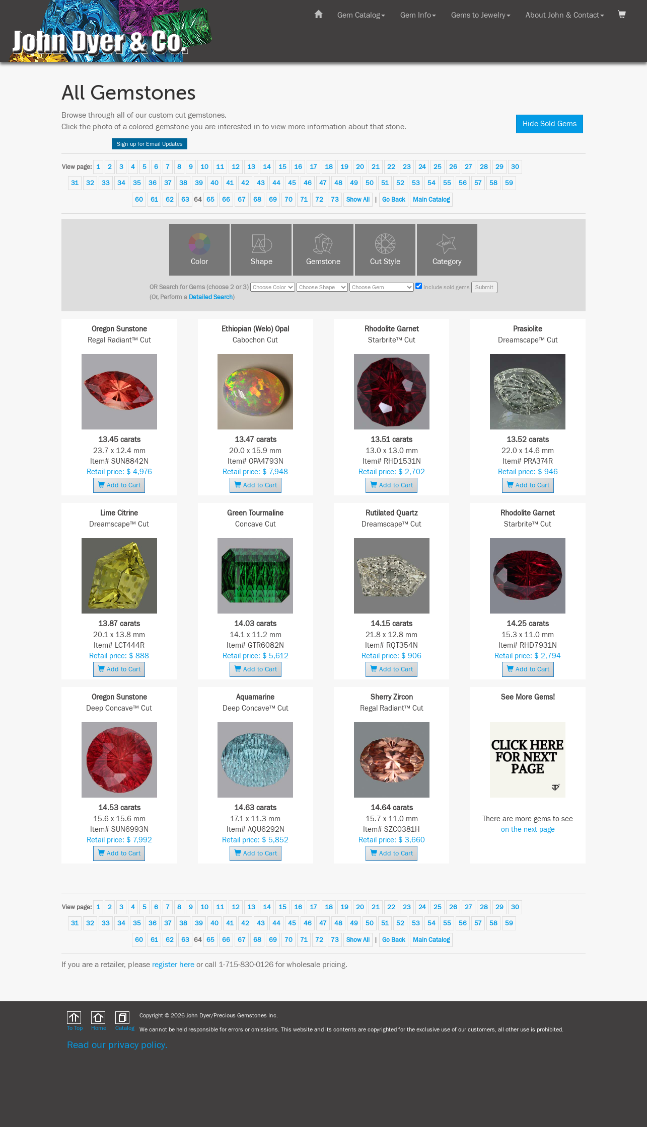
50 (370, 183)
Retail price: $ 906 (391, 656)
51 (385, 183)
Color (199, 261)
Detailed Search (211, 297)
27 (468, 167)
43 (261, 183)
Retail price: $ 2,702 (391, 472)
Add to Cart (119, 485)
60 (139, 200)
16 (298, 167)
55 (447, 183)
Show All (358, 200)
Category (447, 261)
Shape (261, 261)
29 (499, 167)
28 (484, 167)
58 (493, 183)
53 (416, 183)
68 (257, 200)
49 (354, 183)
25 (438, 167)
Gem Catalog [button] (361, 15)
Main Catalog (431, 200)
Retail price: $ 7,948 (255, 472)
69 (273, 200)
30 (515, 167)
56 (463, 183)
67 (242, 200)
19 (344, 167)
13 (251, 167)
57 (478, 183)
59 (509, 183)
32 (90, 183)
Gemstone (323, 261)
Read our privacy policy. (117, 1045)
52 (400, 183)
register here (173, 964)
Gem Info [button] (418, 15)
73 (335, 200)
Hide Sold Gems (550, 123)
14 (267, 167)
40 (214, 183)
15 (282, 167)
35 (137, 183)
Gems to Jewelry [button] (481, 15)
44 (276, 183)
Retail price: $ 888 (119, 656)
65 (210, 200)
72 (319, 200)
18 (329, 167)
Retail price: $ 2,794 (527, 656)
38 (183, 183)
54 (431, 183)
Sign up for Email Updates (150, 143)
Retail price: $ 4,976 (119, 472)
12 (236, 167)
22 (391, 167)
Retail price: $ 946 (528, 472)
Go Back (393, 200)
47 (323, 183)
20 (360, 167)
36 (153, 183)
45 (292, 183)
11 (220, 167)
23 (407, 167)
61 (154, 200)
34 (121, 183)
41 (230, 183)
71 (304, 200)
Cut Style (385, 261)
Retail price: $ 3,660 (391, 840)
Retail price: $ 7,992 (119, 840)
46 (308, 183)
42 (245, 183)
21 (376, 167)
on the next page (528, 829)
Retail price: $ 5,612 (256, 656)
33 (106, 183)
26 (453, 167)
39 (199, 183)
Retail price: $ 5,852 (255, 840)
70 (288, 200)
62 (170, 200)
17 (313, 167)
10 (204, 167)
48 (338, 183)
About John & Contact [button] (565, 15)
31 (75, 183)
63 (185, 200)
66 (226, 200)
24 (422, 167)
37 (168, 183)
